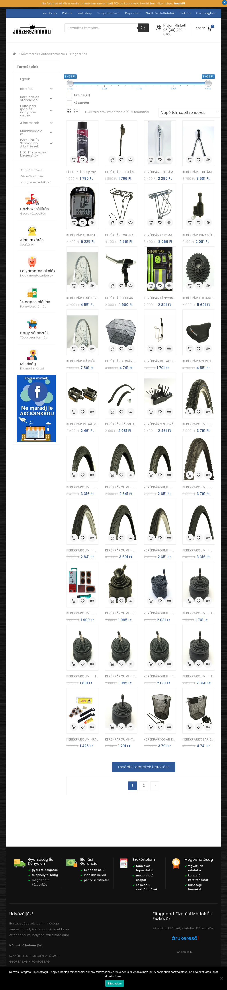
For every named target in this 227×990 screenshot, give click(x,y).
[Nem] (221, 978)
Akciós (82, 95)
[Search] (143, 27)
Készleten (81, 103)
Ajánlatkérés (32, 239)
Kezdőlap (50, 13)
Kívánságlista (206, 13)
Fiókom (185, 13)
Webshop (85, 13)
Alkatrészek (29, 54)
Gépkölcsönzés (31, 176)
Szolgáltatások (108, 13)
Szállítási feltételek (160, 13)
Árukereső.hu (185, 952)
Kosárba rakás (74, 160)
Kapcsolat (133, 13)
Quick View (92, 160)
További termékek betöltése (144, 767)
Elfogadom (115, 983)
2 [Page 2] (144, 785)
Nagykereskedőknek (35, 182)
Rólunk (67, 13)
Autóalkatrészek (53, 54)
